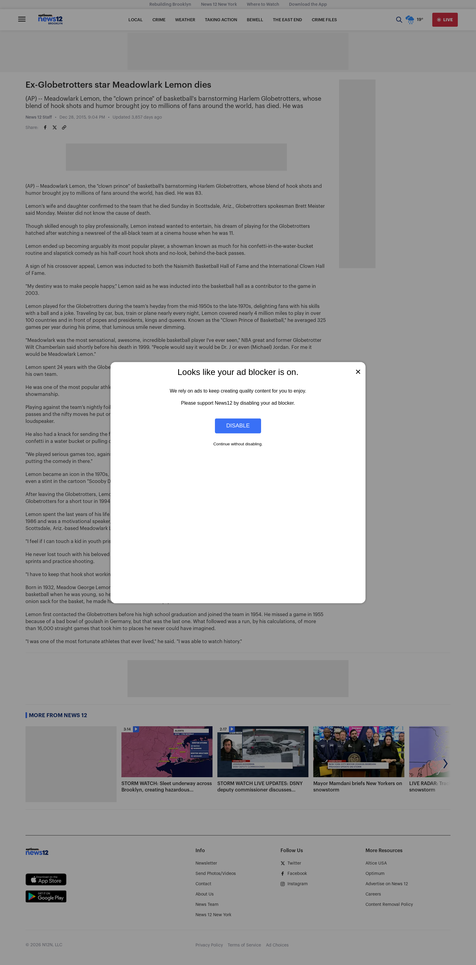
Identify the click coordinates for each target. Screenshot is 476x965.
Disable (238, 426)
